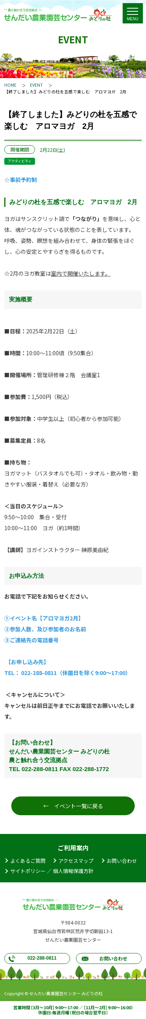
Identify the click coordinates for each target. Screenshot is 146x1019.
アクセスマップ (75, 860)
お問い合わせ (122, 860)
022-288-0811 (41, 958)
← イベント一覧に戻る (73, 806)
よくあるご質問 (28, 860)
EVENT (36, 85)
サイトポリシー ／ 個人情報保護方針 (51, 871)
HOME (10, 85)
